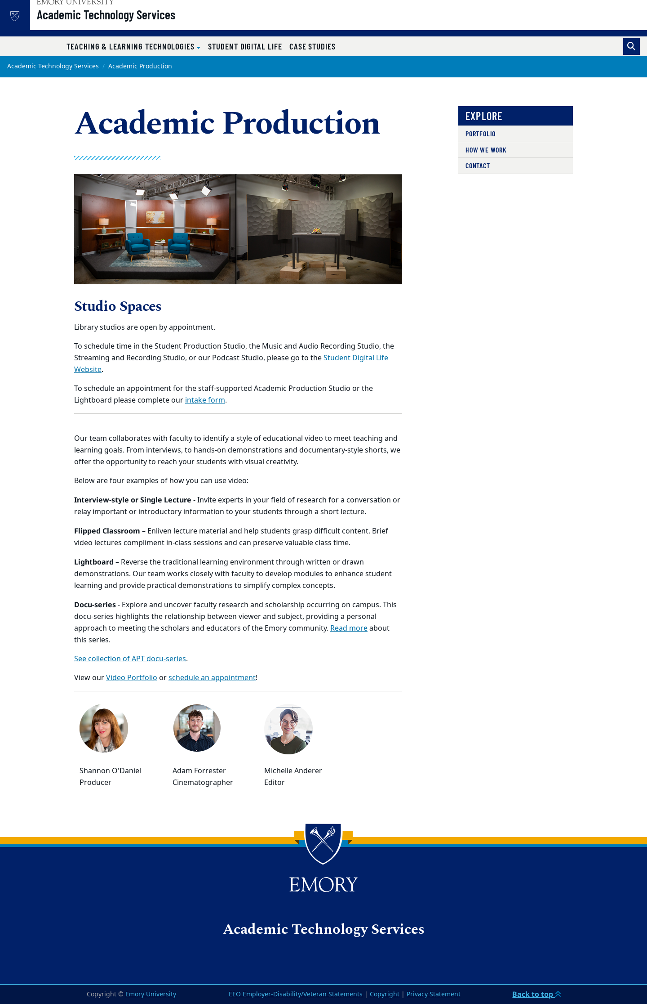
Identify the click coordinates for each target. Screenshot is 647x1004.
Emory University (150, 994)
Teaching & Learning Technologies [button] (131, 46)
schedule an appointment (212, 677)
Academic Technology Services (132, 23)
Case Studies (312, 46)
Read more (349, 628)
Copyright (384, 994)
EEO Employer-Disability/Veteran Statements (296, 994)
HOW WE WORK (486, 149)
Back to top (536, 994)
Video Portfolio (131, 677)
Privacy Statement (434, 994)
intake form (205, 400)
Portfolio (480, 133)
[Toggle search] (631, 46)
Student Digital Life (245, 46)
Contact (477, 165)
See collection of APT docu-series (130, 659)
